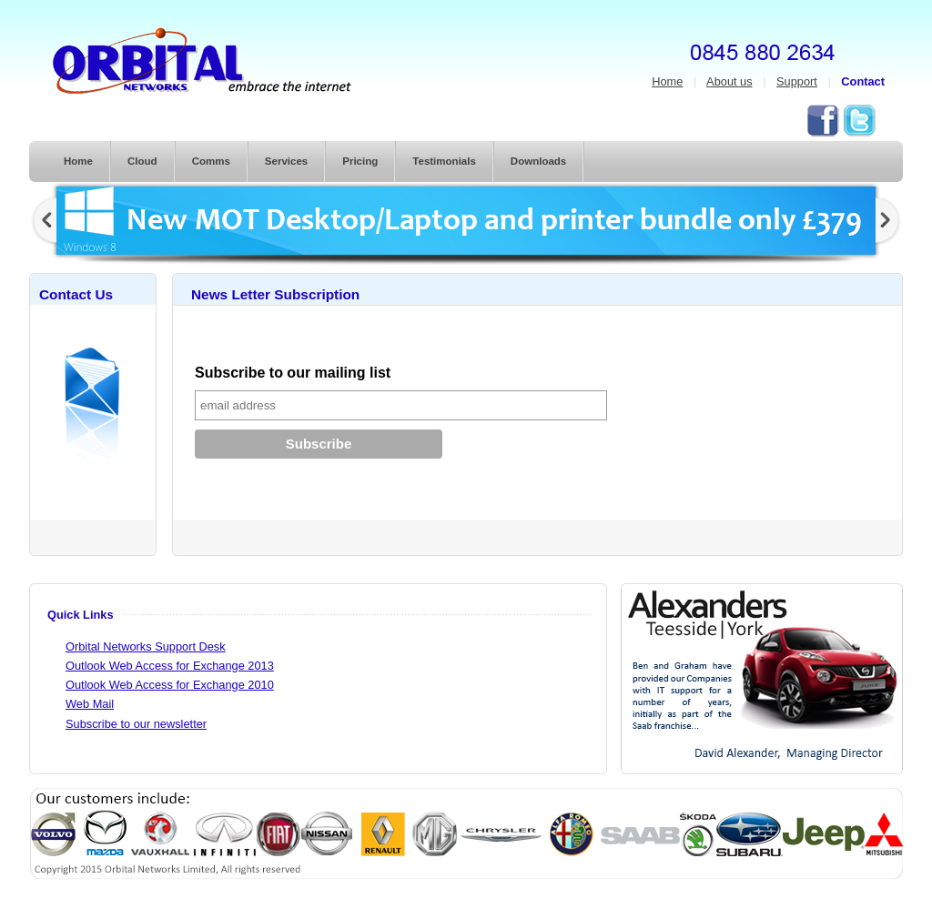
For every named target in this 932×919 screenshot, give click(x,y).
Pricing (360, 161)
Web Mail (90, 704)
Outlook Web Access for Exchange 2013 (170, 665)
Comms (211, 161)
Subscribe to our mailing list (292, 372)
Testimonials (444, 161)
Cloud (142, 161)
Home (667, 81)
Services (286, 161)
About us (729, 81)
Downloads (538, 161)
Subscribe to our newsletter (136, 724)
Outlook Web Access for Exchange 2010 (170, 685)
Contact (863, 81)
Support (796, 81)
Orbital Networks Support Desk (146, 646)
